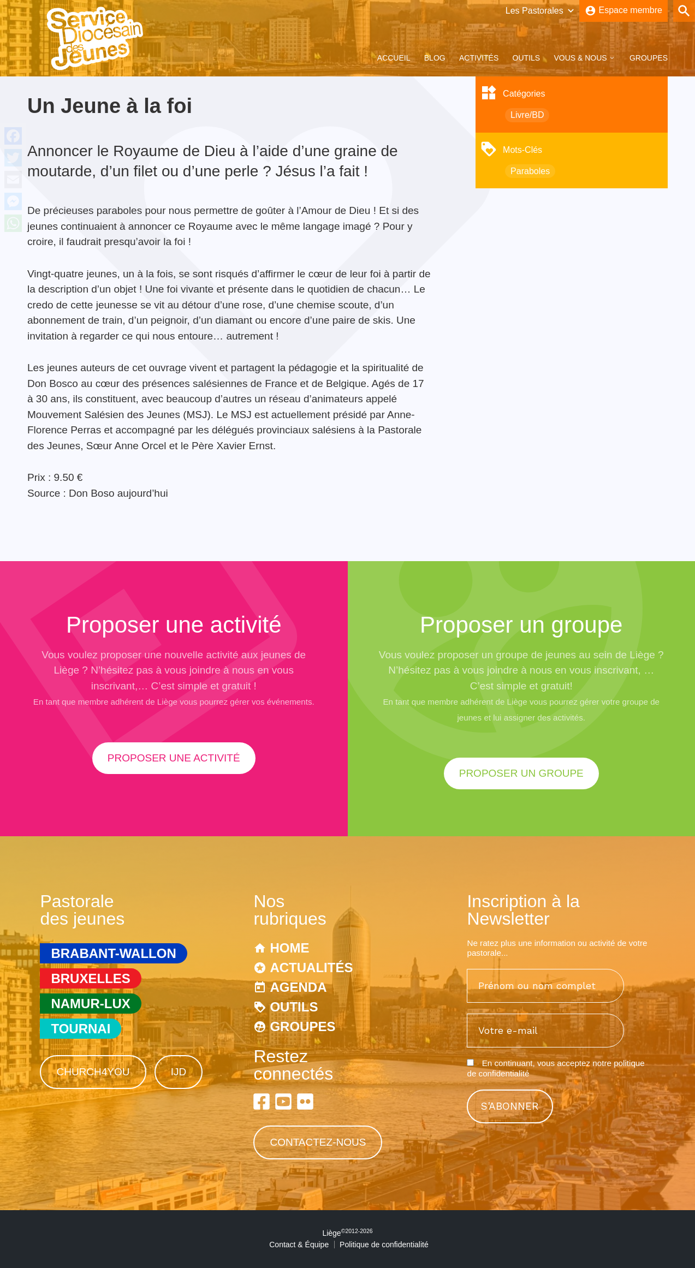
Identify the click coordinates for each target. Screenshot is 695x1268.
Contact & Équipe (299, 1244)
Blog (434, 57)
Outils (526, 57)
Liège (347, 1233)
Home (289, 947)
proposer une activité (174, 758)
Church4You (92, 1071)
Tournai (80, 1028)
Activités (478, 57)
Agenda (298, 987)
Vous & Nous (580, 57)
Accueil (394, 57)
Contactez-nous (318, 1142)
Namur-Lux (90, 1003)
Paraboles (530, 171)
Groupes (648, 57)
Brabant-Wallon (113, 953)
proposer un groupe (521, 773)
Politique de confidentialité (384, 1244)
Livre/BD (527, 115)
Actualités (311, 967)
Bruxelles (90, 978)
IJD (179, 1071)
